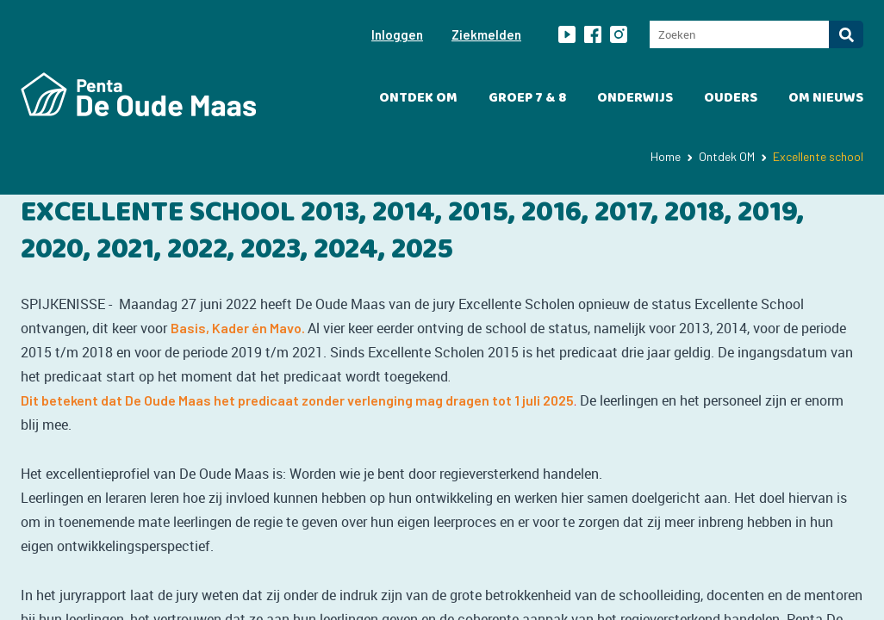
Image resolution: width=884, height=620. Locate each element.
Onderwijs (635, 97)
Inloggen (397, 34)
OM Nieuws (825, 97)
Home (666, 156)
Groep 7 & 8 (527, 97)
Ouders (730, 97)
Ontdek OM (418, 97)
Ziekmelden (486, 34)
